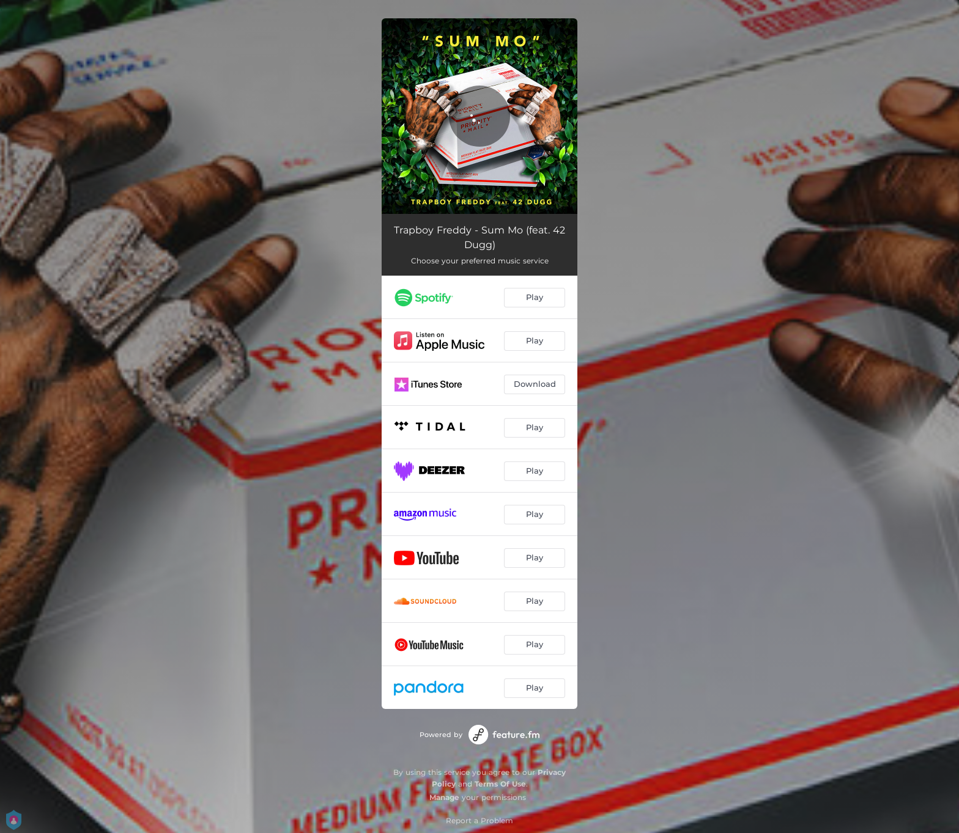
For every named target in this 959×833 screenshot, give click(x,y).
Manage (444, 797)
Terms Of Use (500, 783)
